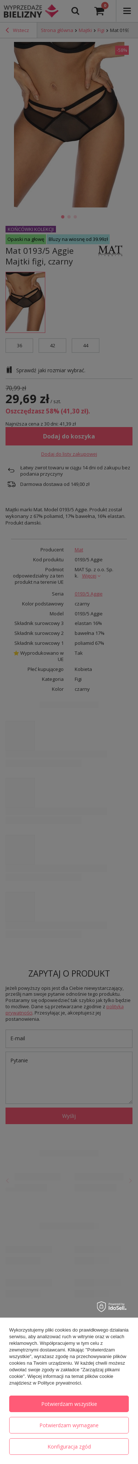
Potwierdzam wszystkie (69, 1403)
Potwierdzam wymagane (69, 1425)
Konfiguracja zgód (69, 1446)
